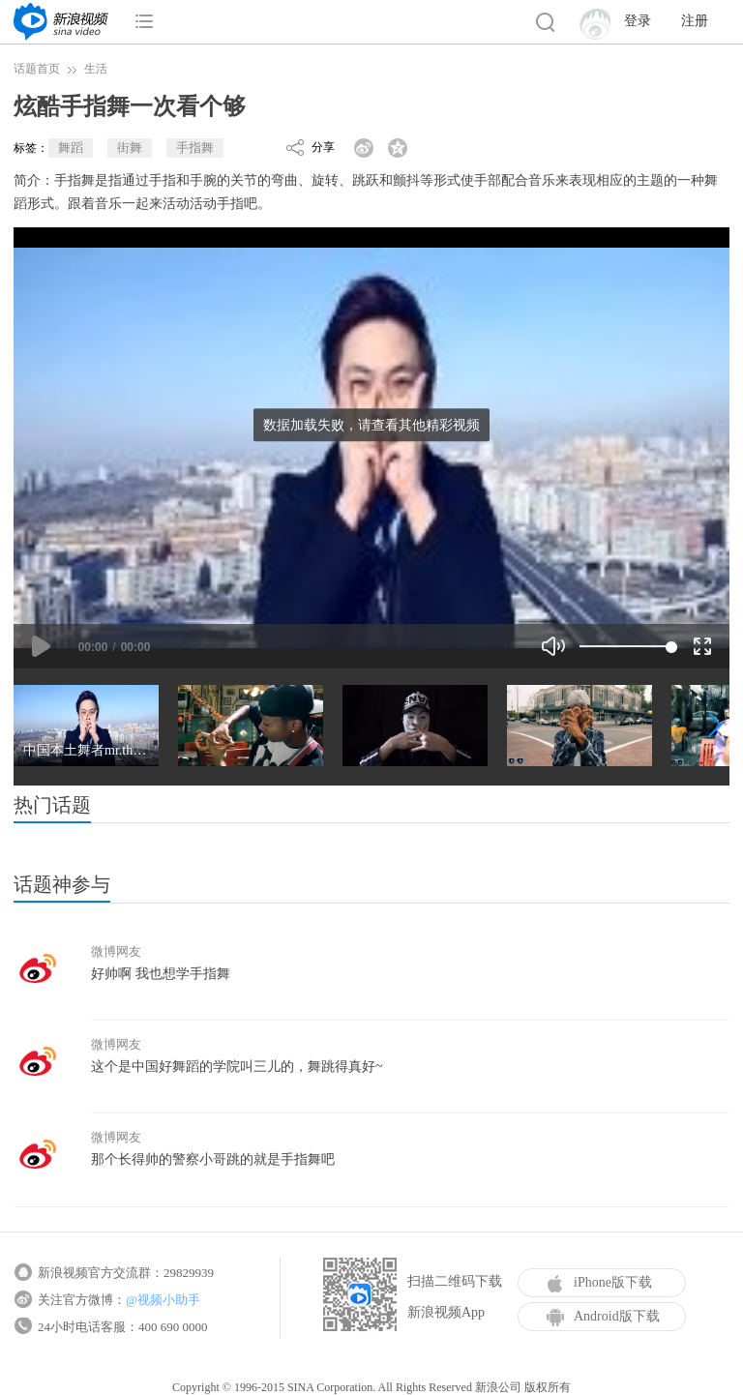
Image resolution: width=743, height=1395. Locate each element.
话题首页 (37, 68)
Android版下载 (603, 1316)
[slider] (625, 646)
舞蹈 (70, 147)
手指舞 (195, 147)
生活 (95, 68)
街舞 (129, 147)
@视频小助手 (163, 1299)
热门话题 (52, 805)
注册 (694, 21)
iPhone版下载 (599, 1282)
